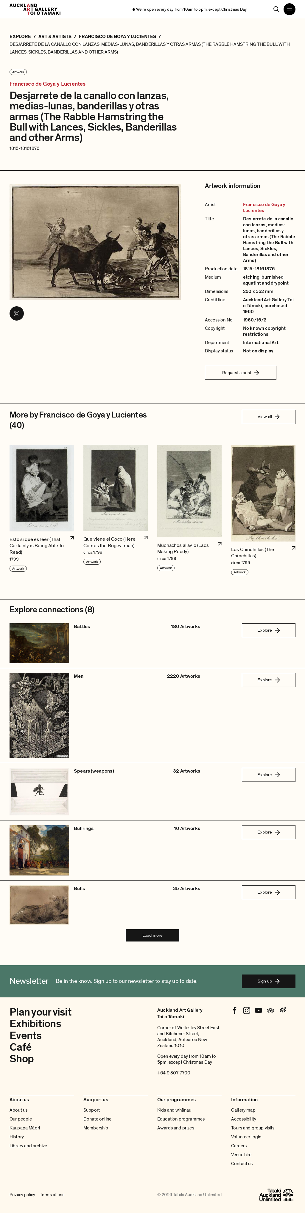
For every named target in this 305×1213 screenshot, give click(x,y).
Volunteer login (246, 1137)
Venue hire (241, 1154)
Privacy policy (22, 1195)
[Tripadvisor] (270, 1010)
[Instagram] (246, 1010)
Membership (95, 1128)
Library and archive (28, 1146)
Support (91, 1110)
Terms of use (52, 1195)
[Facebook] (234, 1010)
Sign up (269, 981)
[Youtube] (258, 1010)
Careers (239, 1146)
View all (269, 417)
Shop (22, 1059)
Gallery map (243, 1110)
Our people (21, 1119)
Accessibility (243, 1119)
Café (21, 1047)
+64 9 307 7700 (173, 1073)
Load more (152, 935)
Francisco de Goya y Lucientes (47, 84)
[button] (42, 510)
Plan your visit (40, 1012)
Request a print (240, 373)
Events (26, 1035)
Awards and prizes (175, 1128)
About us (18, 1110)
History (17, 1137)
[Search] (276, 9)
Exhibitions (35, 1023)
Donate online (97, 1119)
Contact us (242, 1163)
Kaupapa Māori (25, 1128)
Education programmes (181, 1119)
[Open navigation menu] (289, 9)
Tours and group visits (253, 1128)
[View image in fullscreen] (17, 313)
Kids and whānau (174, 1110)
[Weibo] (282, 1010)
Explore (268, 630)
